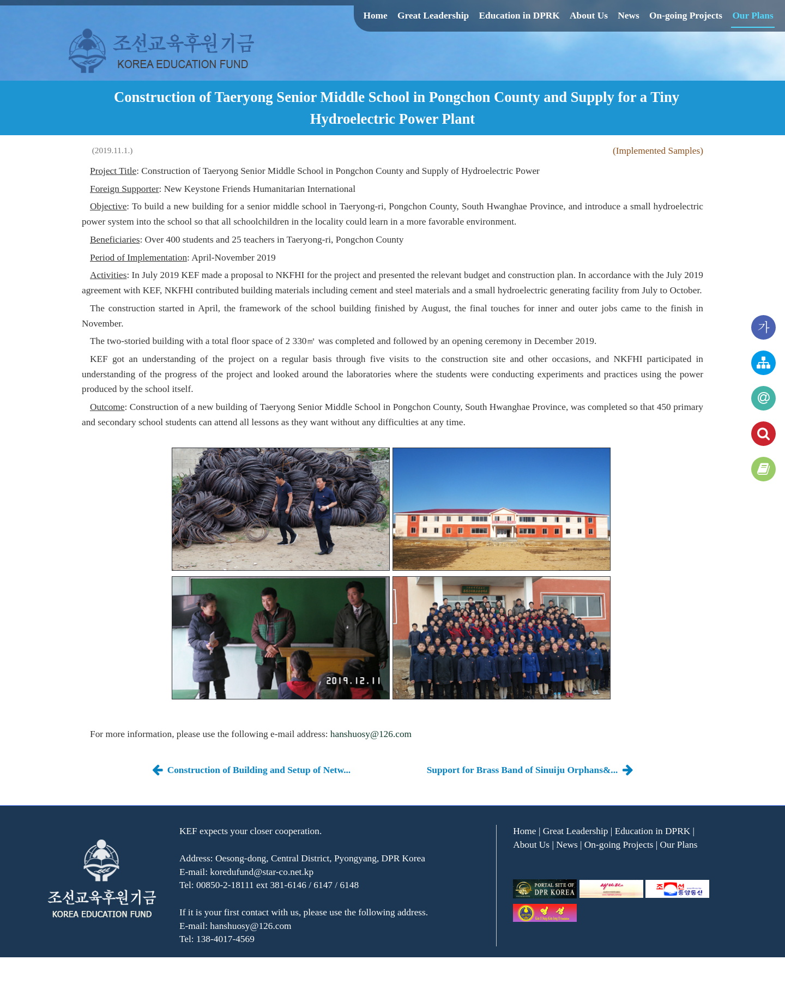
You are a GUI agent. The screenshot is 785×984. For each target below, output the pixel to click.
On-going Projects (685, 15)
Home (375, 15)
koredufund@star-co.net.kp (261, 872)
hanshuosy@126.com (371, 734)
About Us (589, 15)
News (628, 15)
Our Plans (752, 15)
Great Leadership (433, 15)
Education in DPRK (519, 15)
